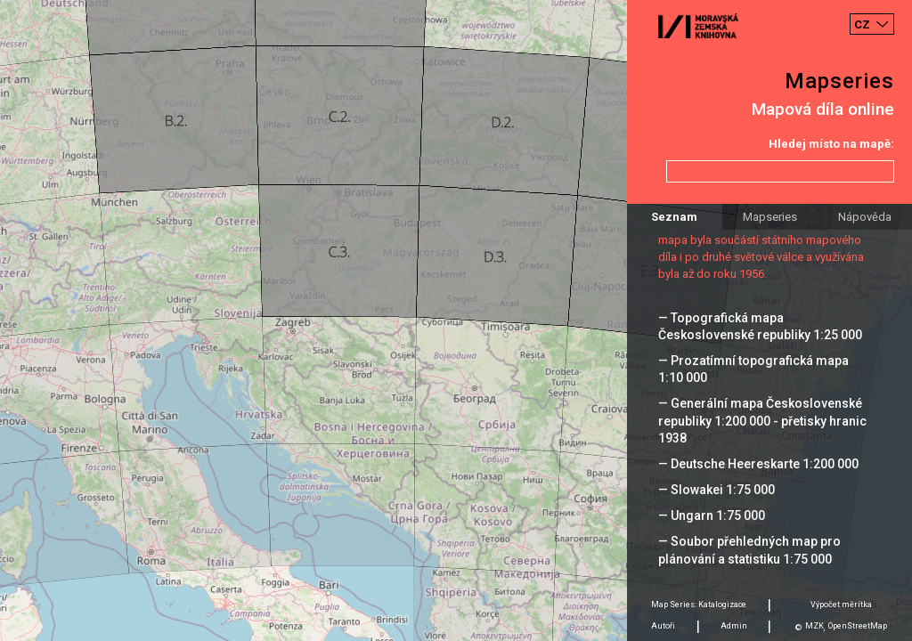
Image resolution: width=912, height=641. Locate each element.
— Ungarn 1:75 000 (711, 515)
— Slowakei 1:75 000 (716, 490)
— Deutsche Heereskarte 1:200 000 (758, 464)
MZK (814, 625)
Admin (734, 625)
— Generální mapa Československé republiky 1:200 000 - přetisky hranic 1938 (762, 420)
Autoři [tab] (663, 625)
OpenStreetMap (857, 625)
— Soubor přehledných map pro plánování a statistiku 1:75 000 (749, 549)
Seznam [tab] (674, 216)
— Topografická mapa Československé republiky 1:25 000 (760, 326)
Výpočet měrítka (841, 604)
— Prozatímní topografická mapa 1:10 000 (753, 369)
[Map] (456, 320)
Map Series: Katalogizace (698, 604)
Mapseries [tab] (770, 216)
